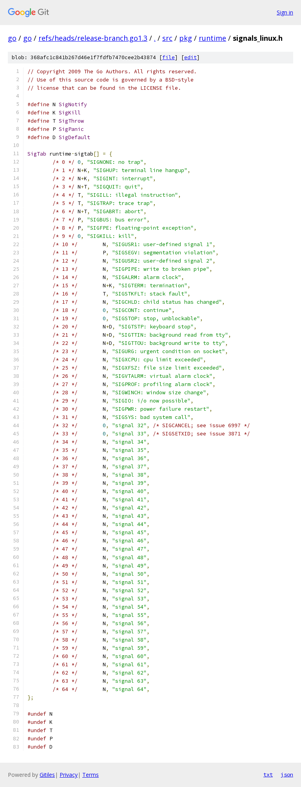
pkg (185, 38)
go (12, 38)
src (167, 38)
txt (268, 774)
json (287, 774)
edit (190, 57)
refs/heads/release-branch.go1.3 (92, 38)
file (168, 57)
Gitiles (47, 774)
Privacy (69, 774)
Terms (90, 774)
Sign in (285, 12)
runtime (212, 38)
